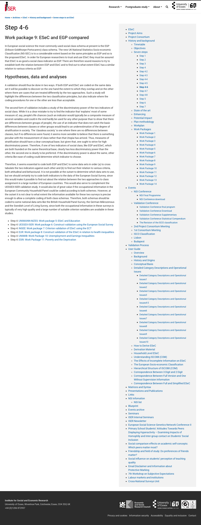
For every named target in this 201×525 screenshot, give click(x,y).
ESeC (131, 29)
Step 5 (142, 99)
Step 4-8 (143, 95)
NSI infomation (136, 398)
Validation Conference (146, 203)
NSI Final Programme (150, 195)
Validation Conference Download (155, 211)
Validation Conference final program (157, 207)
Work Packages (142, 129)
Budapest (139, 241)
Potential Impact (143, 117)
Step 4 (142, 67)
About (156, 6)
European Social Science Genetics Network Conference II (159, 424)
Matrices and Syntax (139, 387)
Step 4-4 (143, 79)
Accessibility (157, 515)
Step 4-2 (143, 71)
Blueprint (133, 405)
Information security (139, 515)
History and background (141, 40)
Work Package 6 (147, 152)
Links (131, 394)
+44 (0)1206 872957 (15, 508)
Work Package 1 (147, 133)
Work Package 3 (147, 141)
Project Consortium (139, 36)
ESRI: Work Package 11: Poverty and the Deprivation (47, 239)
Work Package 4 (147, 145)
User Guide (134, 249)
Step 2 (142, 59)
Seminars (133, 413)
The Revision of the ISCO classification (158, 222)
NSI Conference (142, 191)
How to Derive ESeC (145, 345)
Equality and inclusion (176, 515)
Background (140, 256)
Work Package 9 (147, 164)
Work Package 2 (147, 137)
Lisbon (137, 237)
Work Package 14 (148, 184)
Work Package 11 (148, 172)
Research (114, 6)
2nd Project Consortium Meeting (152, 226)
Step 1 (142, 56)
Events (132, 187)
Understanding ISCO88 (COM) (150, 356)
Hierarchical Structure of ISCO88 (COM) (156, 368)
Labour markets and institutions (145, 477)
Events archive (136, 409)
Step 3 (142, 63)
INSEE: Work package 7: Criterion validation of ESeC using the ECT (55, 228)
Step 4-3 (143, 75)
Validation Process (138, 245)
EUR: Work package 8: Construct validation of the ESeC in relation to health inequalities (66, 232)
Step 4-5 (143, 83)
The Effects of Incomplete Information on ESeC (160, 360)
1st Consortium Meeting (147, 230)
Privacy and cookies (117, 515)
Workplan (139, 125)
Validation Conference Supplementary (158, 214)
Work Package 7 (147, 156)
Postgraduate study (136, 6)
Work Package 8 (147, 160)
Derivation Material (144, 349)
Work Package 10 (148, 168)
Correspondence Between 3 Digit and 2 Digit (158, 372)
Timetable (139, 44)
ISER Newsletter (137, 421)
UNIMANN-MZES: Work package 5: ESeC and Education (49, 220)
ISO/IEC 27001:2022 (188, 504)
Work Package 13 (148, 180)
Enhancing (139, 114)
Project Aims (135, 33)
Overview (139, 252)
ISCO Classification (144, 233)
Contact (192, 515)
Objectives (139, 48)
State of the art (142, 110)
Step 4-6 (143, 87)
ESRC (134, 504)
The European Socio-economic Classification (158, 364)
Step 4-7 (143, 91)
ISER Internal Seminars (141, 417)
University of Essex (184, 7)
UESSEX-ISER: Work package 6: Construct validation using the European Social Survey (65, 224)
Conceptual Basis (143, 264)
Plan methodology (144, 121)
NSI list (138, 402)
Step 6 (142, 102)
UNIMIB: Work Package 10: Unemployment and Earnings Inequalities (56, 235)
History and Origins (144, 260)
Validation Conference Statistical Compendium (162, 218)
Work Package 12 (148, 176)
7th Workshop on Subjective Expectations (151, 473)
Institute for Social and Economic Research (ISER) (10, 7)
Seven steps (141, 52)
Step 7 (142, 106)
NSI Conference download (152, 199)
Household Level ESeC (146, 353)
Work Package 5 (147, 148)
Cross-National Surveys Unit (143, 481)
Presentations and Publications (145, 390)
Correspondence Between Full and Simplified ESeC (162, 383)
